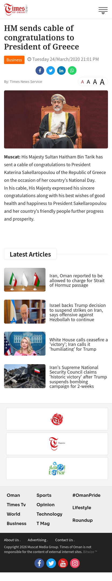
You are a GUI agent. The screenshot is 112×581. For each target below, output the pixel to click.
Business (14, 59)
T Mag (43, 523)
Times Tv (16, 505)
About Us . (12, 539)
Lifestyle (81, 508)
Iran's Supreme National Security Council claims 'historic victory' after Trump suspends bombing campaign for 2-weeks (78, 376)
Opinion (46, 505)
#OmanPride (86, 495)
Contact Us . (65, 539)
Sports (44, 495)
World (13, 514)
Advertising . (38, 539)
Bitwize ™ (90, 551)
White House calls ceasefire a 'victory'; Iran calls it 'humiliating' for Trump (79, 344)
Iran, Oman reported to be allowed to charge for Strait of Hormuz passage (77, 280)
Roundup (82, 520)
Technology (49, 514)
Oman (13, 495)
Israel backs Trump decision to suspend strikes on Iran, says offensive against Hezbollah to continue (78, 312)
